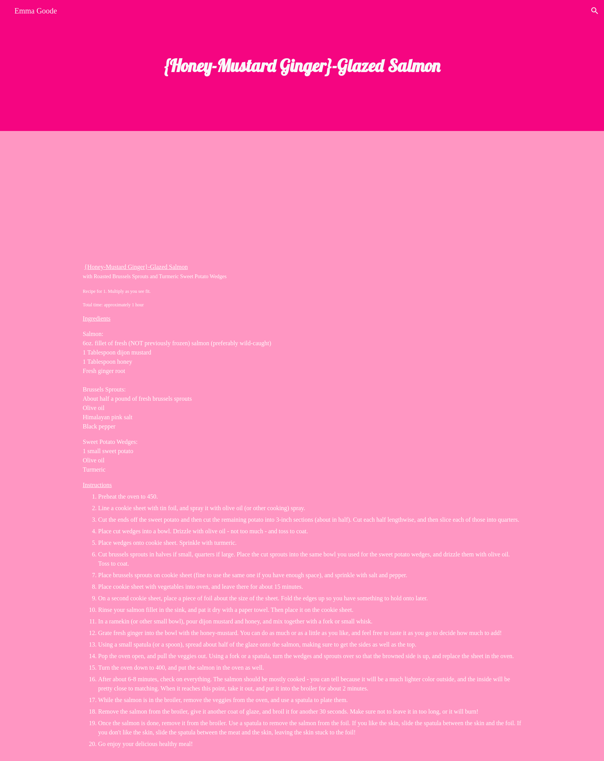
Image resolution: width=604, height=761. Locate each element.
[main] (302, 65)
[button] (595, 11)
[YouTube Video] (169, 190)
